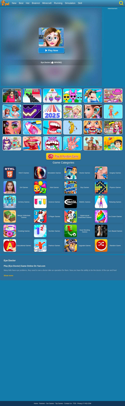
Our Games (50, 403)
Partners (42, 403)
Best (21, 3)
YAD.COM (87, 403)
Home (36, 403)
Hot (27, 3)
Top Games (59, 403)
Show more (8, 276)
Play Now (51, 50)
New (14, 3)
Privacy (79, 403)
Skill (80, 3)
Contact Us (68, 403)
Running (58, 3)
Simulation (70, 3)
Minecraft (47, 3)
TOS (74, 403)
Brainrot (36, 3)
